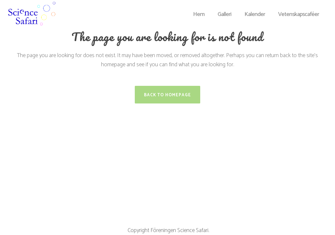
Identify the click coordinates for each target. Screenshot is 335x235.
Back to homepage (167, 95)
